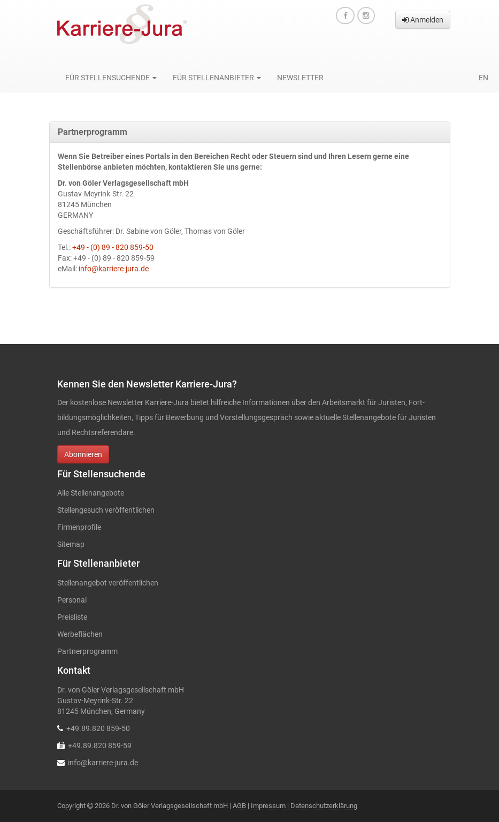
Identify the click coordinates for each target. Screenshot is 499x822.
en (483, 77)
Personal (72, 600)
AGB (239, 806)
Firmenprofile (79, 527)
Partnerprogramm (87, 651)
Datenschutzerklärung (323, 806)
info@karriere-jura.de (114, 268)
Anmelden (422, 20)
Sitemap (71, 544)
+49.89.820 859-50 (98, 728)
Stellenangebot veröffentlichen (107, 583)
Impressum (268, 806)
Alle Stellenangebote (90, 493)
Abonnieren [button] (83, 454)
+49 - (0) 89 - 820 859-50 (112, 247)
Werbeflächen (80, 634)
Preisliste (72, 617)
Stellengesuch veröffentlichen (106, 510)
